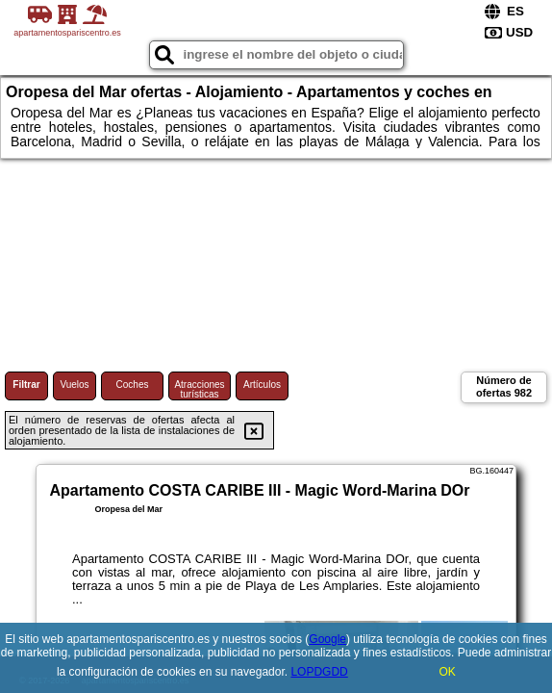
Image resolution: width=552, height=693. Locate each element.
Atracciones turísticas (199, 389)
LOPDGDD (318, 672)
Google (327, 639)
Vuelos (74, 384)
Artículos (262, 384)
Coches (132, 384)
